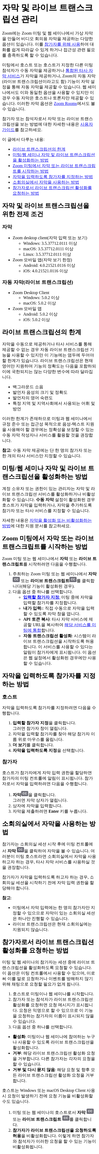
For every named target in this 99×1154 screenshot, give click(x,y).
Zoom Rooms (65, 103)
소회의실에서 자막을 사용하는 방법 (46, 182)
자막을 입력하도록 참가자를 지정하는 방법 (53, 176)
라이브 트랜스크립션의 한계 (39, 149)
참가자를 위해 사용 (62, 44)
